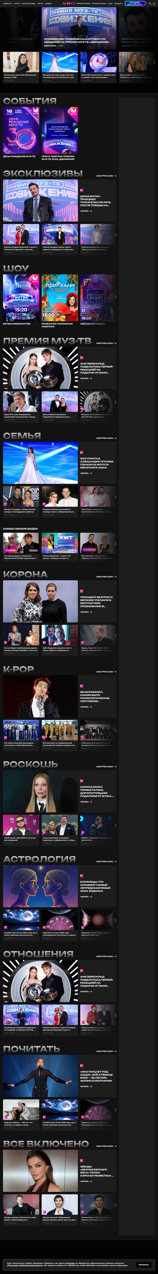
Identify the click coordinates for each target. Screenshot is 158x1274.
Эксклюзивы (28, 3)
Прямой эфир (83, 3)
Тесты (40, 3)
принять (144, 1265)
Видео (48, 3)
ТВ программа (99, 3)
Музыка (118, 3)
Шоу (110, 3)
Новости (7, 3)
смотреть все (106, 176)
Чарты (17, 3)
